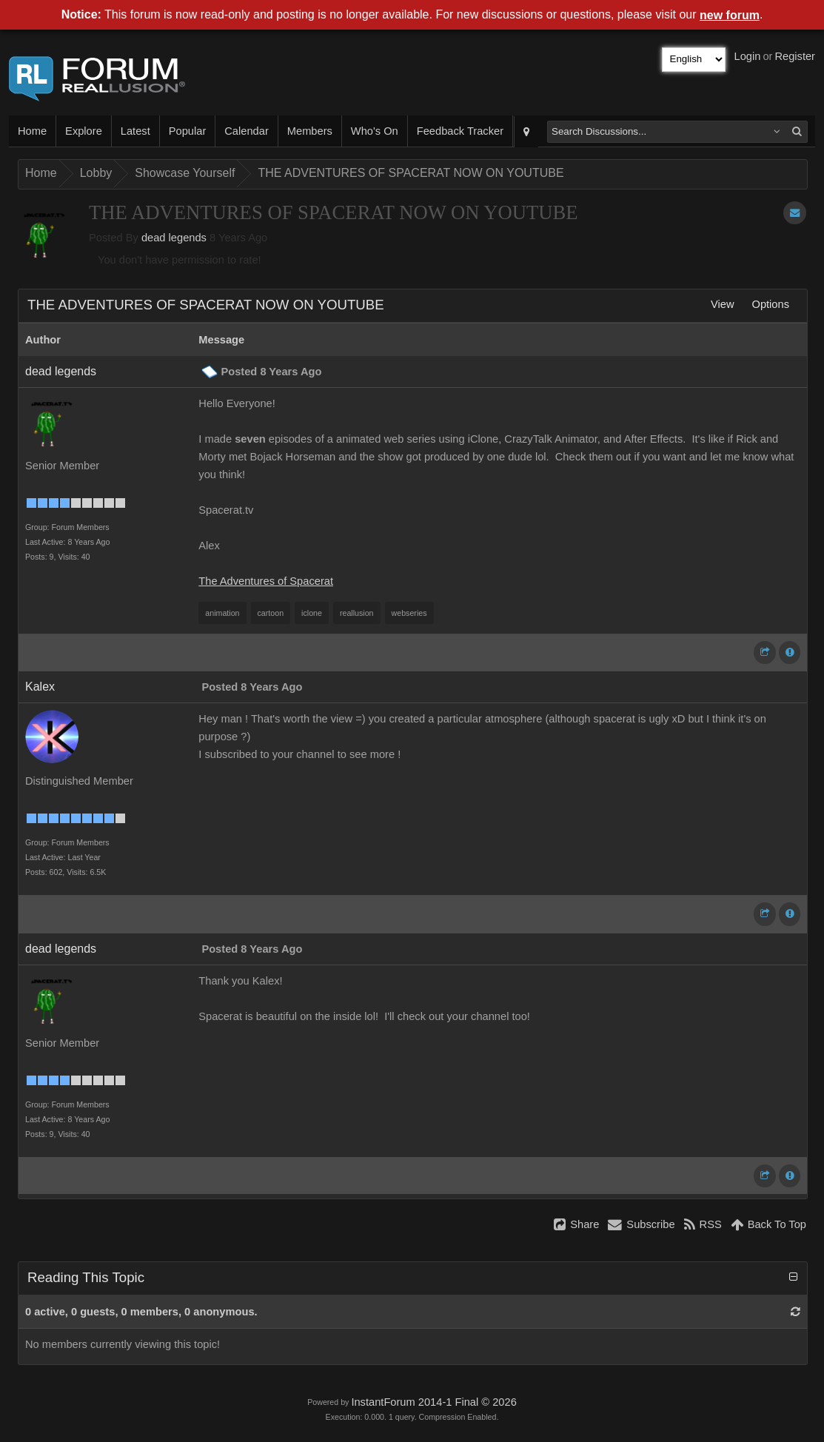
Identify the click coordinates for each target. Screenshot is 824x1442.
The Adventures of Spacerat (265, 581)
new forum (730, 15)
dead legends (174, 238)
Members (309, 131)
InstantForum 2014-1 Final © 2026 (433, 1402)
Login (747, 56)
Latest (135, 131)
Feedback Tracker (460, 131)
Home (32, 131)
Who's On (374, 131)
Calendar (246, 131)
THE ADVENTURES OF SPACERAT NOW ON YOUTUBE (410, 173)
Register (794, 56)
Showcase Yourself (185, 173)
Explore (83, 131)
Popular (187, 131)
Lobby (96, 173)
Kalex (40, 686)
